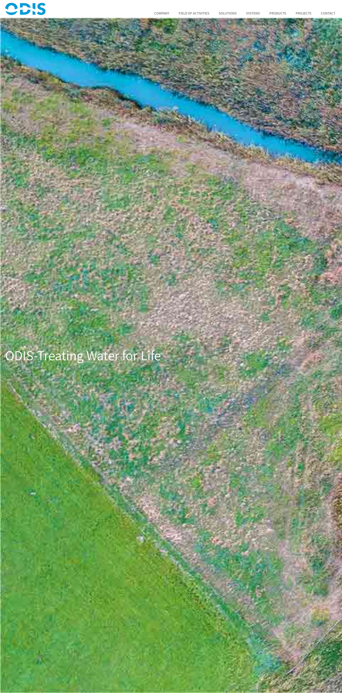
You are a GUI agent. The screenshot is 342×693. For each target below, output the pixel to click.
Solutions (228, 13)
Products (277, 13)
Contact (328, 13)
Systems (253, 13)
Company (161, 13)
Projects (303, 13)
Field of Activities (194, 13)
